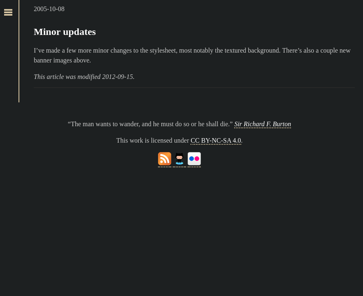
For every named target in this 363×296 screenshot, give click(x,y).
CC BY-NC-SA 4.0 (216, 140)
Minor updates (65, 31)
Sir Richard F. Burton (262, 123)
